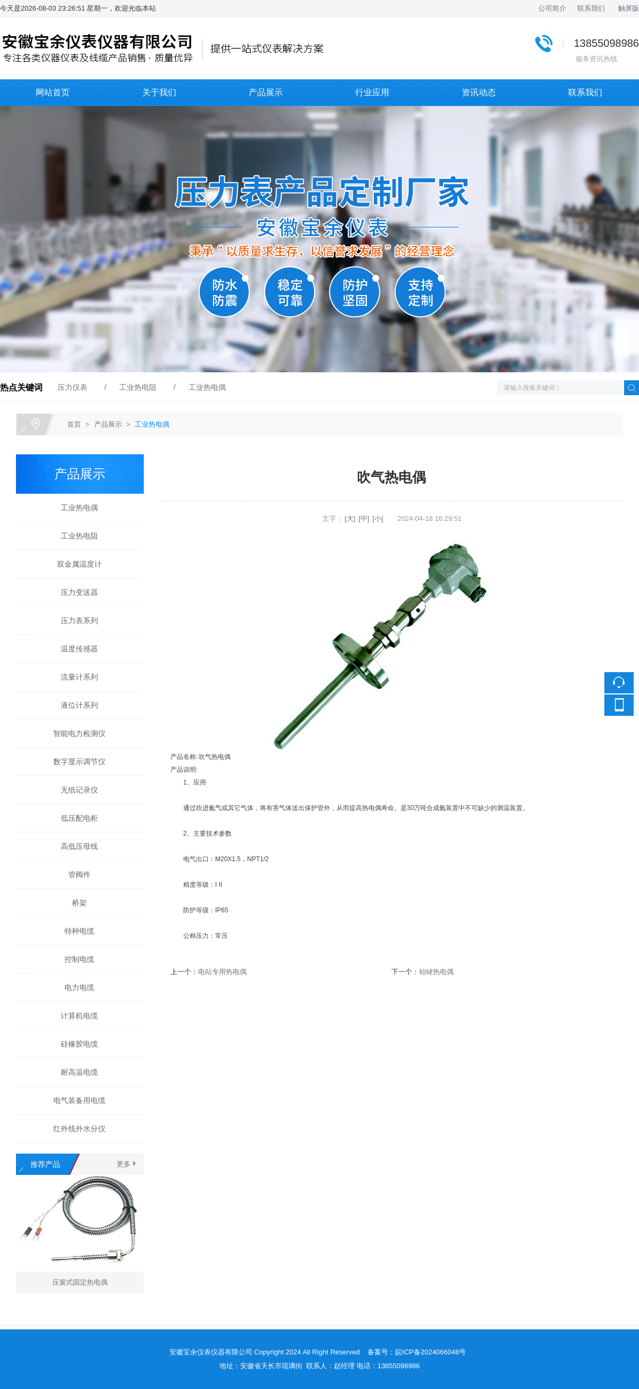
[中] (363, 518)
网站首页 (53, 92)
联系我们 (591, 8)
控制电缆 (75, 959)
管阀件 (75, 874)
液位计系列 (76, 705)
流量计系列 (76, 677)
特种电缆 (75, 931)
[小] (377, 518)
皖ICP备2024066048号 (430, 1352)
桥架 (75, 902)
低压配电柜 (76, 818)
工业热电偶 (207, 387)
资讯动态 (479, 92)
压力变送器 (76, 592)
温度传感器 (76, 648)
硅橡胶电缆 (76, 1044)
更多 (123, 1164)
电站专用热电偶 (222, 972)
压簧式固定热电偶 (80, 1284)
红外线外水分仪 (75, 1128)
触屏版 (628, 8)
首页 (74, 424)
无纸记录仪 (76, 790)
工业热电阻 (138, 387)
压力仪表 (72, 387)
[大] (350, 518)
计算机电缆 (76, 1015)
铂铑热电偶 (436, 972)
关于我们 (159, 92)
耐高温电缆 (76, 1072)
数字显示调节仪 (75, 761)
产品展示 (266, 92)
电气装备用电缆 (75, 1100)
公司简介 (552, 8)
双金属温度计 (75, 564)
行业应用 (372, 92)
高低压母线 (76, 846)
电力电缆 (75, 987)
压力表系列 (76, 620)
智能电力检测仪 (75, 733)
